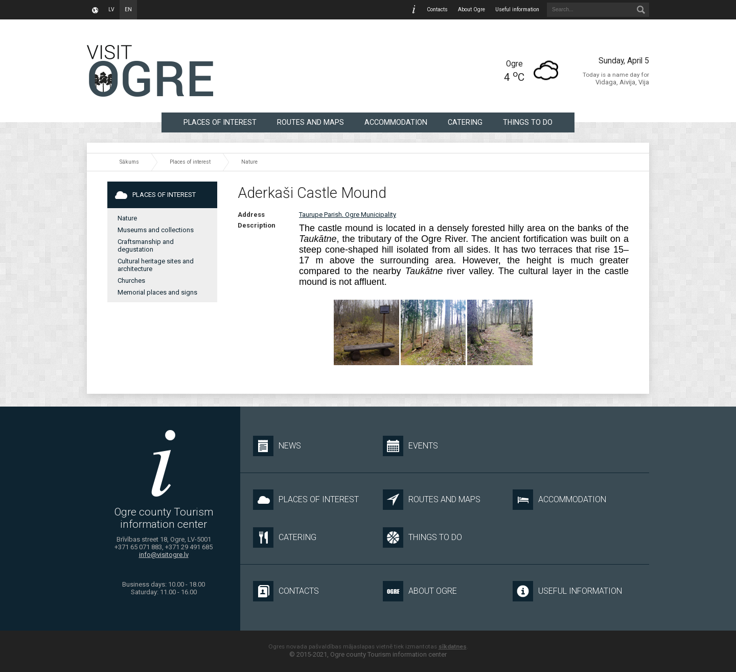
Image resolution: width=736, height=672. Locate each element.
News (277, 446)
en (128, 9)
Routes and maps (310, 122)
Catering (465, 122)
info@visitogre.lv (164, 554)
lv (111, 9)
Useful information (517, 9)
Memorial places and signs (157, 292)
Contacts (437, 9)
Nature (249, 162)
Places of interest (220, 122)
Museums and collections (156, 230)
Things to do (528, 122)
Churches (131, 280)
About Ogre (471, 9)
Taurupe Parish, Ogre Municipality (347, 214)
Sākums (129, 162)
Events (410, 446)
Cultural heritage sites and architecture (156, 265)
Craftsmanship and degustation (146, 245)
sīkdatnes (453, 646)
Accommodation (395, 122)
